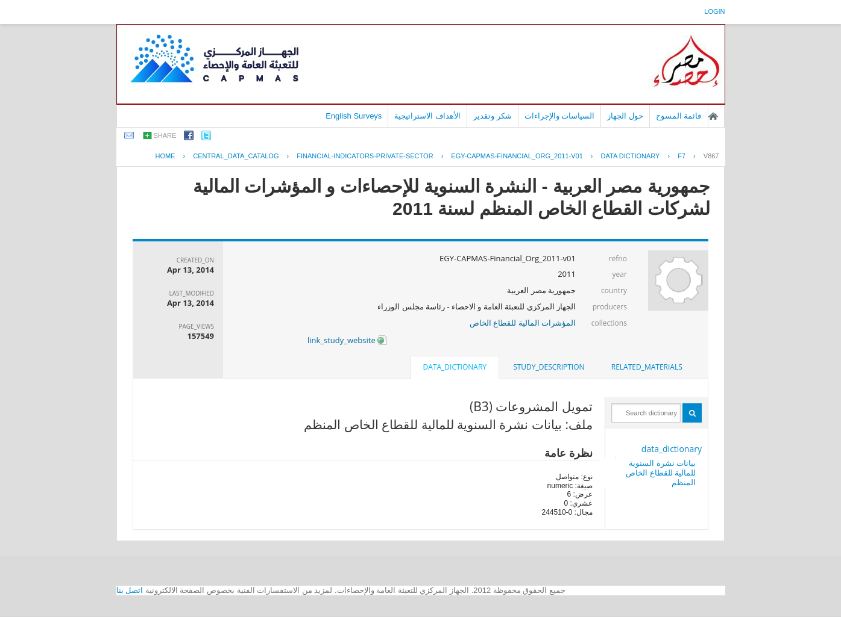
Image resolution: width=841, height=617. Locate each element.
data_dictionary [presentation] (455, 367)
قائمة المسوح (679, 115)
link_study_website (347, 340)
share (165, 135)
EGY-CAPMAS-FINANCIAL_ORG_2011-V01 (516, 156)
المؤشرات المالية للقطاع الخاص (523, 322)
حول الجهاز (625, 115)
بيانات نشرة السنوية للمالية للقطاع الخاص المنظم (661, 472)
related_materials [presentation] (646, 367)
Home (165, 156)
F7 (681, 156)
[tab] (647, 367)
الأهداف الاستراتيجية (427, 115)
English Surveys (354, 115)
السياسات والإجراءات (559, 115)
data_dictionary (671, 448)
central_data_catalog (236, 156)
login (714, 11)
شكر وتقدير (492, 115)
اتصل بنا (129, 590)
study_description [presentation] (548, 367)
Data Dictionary (630, 156)
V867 (711, 156)
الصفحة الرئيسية (713, 116)
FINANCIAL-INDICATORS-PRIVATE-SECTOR (365, 156)
